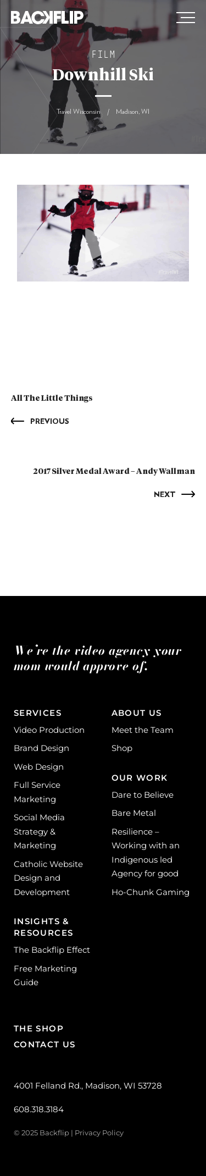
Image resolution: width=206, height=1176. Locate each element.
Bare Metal (134, 813)
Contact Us (45, 1044)
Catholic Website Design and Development (48, 878)
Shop (122, 748)
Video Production (49, 730)
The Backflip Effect (52, 950)
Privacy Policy (99, 1132)
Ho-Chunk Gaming (151, 892)
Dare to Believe (143, 794)
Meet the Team (143, 730)
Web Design (39, 766)
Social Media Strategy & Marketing (39, 831)
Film (103, 55)
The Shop (39, 1028)
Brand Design (41, 748)
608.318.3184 (39, 1109)
